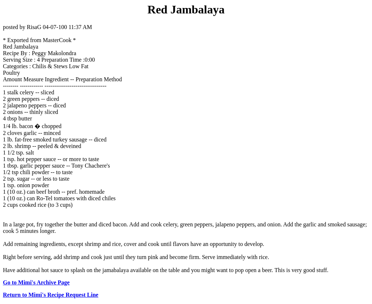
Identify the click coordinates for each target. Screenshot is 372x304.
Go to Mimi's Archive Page (36, 282)
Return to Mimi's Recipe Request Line (50, 295)
